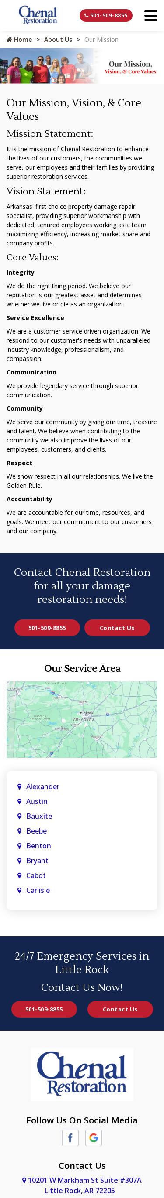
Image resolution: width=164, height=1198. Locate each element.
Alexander (42, 786)
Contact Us (117, 628)
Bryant (37, 860)
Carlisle (39, 890)
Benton (38, 846)
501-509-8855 (106, 15)
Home (19, 39)
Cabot (37, 875)
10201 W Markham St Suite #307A (82, 1185)
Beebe (36, 831)
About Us (58, 39)
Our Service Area (82, 669)
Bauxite (39, 816)
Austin (37, 801)
